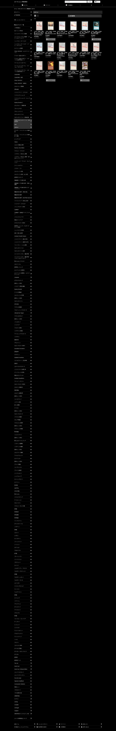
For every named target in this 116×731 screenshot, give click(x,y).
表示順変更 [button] (71, 16)
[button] (91, 5)
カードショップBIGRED (20, 1)
